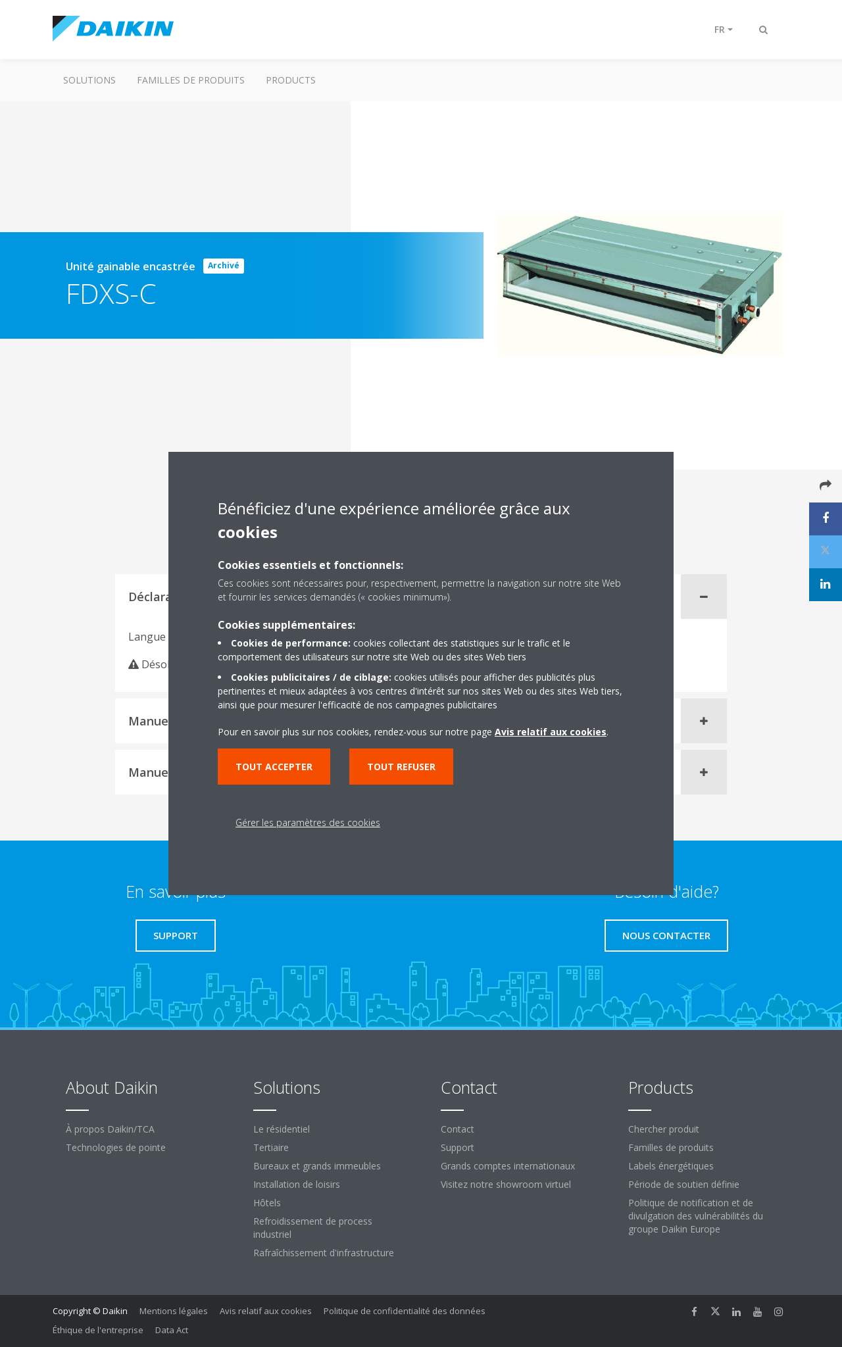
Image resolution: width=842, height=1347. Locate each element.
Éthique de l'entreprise (98, 1330)
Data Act (171, 1330)
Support (457, 1147)
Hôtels (267, 1202)
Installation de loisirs (296, 1184)
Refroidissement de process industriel (312, 1227)
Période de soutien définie (683, 1184)
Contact (457, 1129)
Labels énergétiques (671, 1166)
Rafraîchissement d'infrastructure (323, 1252)
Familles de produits (191, 80)
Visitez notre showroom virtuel (506, 1184)
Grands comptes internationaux (508, 1166)
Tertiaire (271, 1147)
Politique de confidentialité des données (404, 1311)
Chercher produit (663, 1129)
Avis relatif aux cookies (266, 1311)
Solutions (89, 80)
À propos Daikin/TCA (110, 1129)
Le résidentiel (281, 1129)
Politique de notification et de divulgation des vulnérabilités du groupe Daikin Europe (695, 1215)
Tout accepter (273, 766)
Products (291, 80)
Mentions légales (173, 1311)
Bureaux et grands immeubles (317, 1166)
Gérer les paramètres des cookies (307, 822)
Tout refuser (401, 766)
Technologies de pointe (116, 1147)
